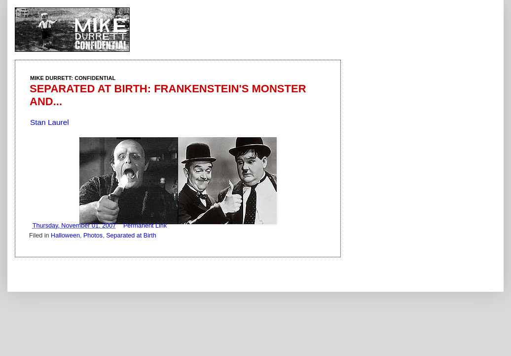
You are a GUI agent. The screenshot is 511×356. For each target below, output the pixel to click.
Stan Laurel (49, 122)
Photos (93, 235)
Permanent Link (145, 225)
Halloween (65, 235)
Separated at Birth (131, 235)
